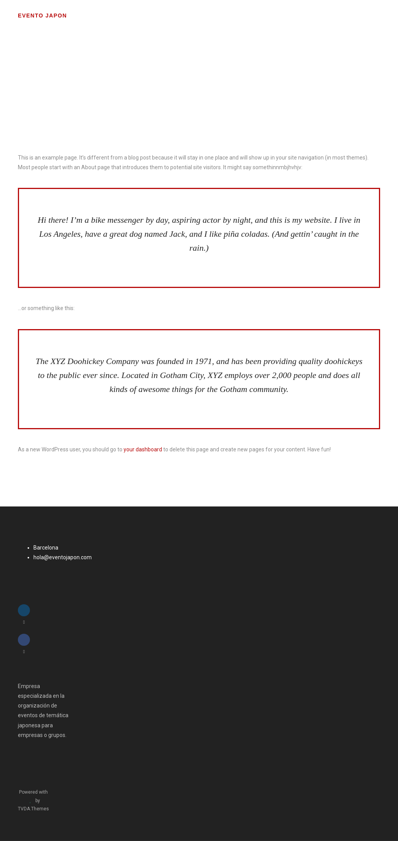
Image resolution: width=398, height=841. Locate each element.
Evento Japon (42, 15)
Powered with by (33, 800)
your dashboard (143, 449)
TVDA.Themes (33, 809)
